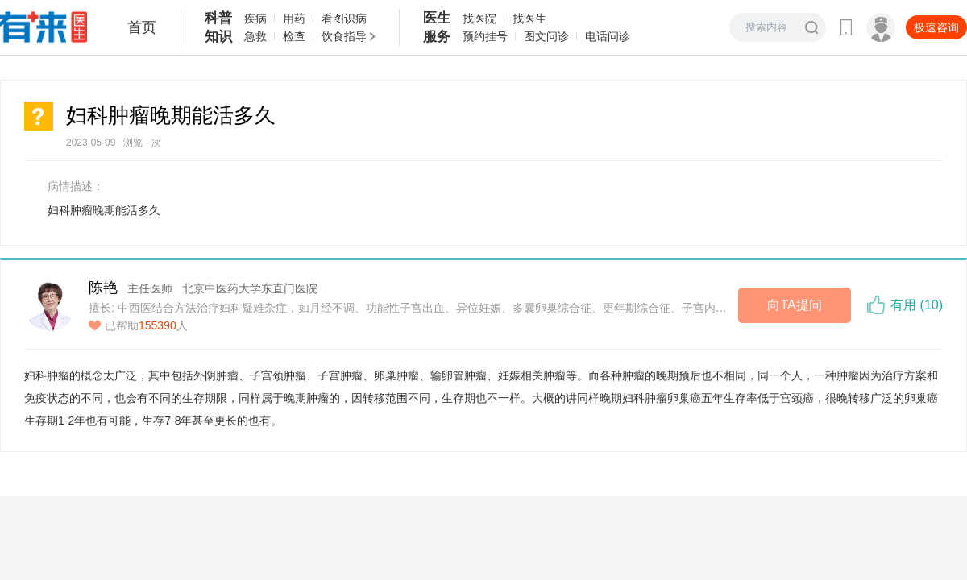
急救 (255, 36)
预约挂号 (485, 36)
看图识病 (344, 18)
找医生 (529, 18)
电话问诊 (607, 36)
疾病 (255, 18)
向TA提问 (794, 305)
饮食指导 (344, 36)
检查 (294, 36)
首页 (141, 27)
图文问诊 (546, 36)
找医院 (479, 18)
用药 (294, 18)
